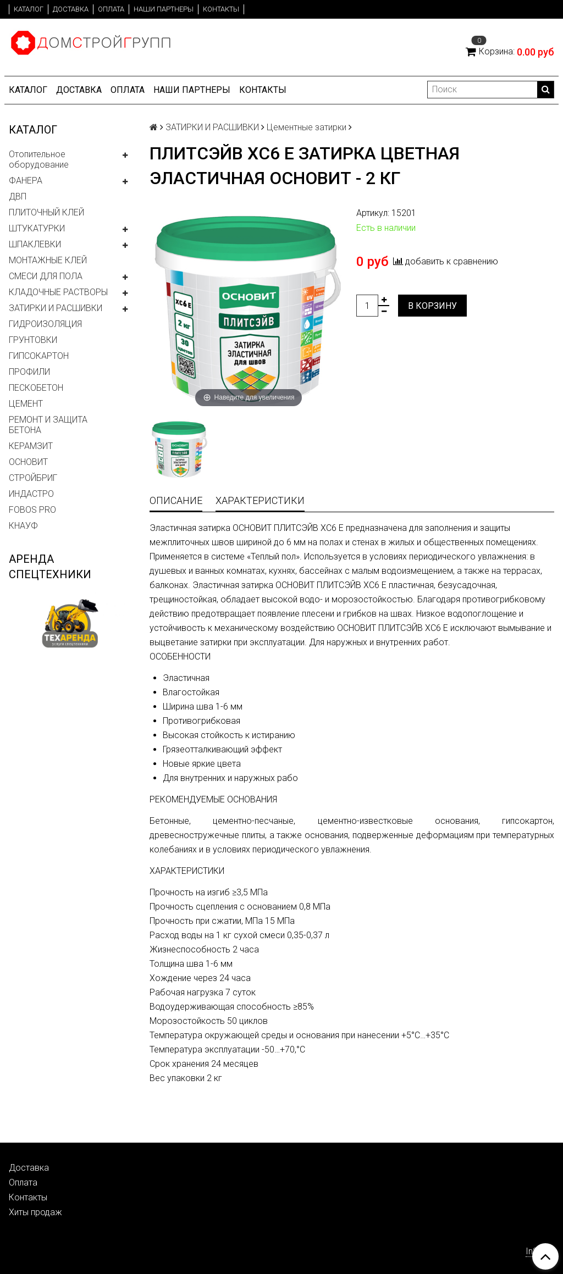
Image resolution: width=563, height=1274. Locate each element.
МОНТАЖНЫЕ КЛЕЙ (48, 260)
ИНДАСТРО (31, 494)
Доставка (71, 9)
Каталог (28, 9)
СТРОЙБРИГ (33, 478)
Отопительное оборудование (39, 159)
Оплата (111, 9)
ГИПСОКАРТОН (39, 356)
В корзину (432, 306)
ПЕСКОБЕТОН (36, 388)
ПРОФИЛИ (29, 372)
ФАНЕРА (25, 180)
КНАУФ (23, 525)
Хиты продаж (35, 1212)
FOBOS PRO (32, 510)
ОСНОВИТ (28, 462)
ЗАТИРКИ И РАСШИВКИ (55, 308)
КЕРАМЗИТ (31, 446)
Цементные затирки (306, 127)
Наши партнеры (164, 9)
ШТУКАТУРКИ (37, 228)
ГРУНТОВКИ (33, 340)
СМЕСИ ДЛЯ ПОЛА (45, 276)
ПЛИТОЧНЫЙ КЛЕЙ (46, 212)
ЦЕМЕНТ (26, 403)
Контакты (221, 9)
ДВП (17, 196)
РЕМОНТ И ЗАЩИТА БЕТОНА (48, 424)
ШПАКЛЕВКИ (35, 244)
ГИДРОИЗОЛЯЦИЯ (45, 324)
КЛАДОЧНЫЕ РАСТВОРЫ (58, 292)
